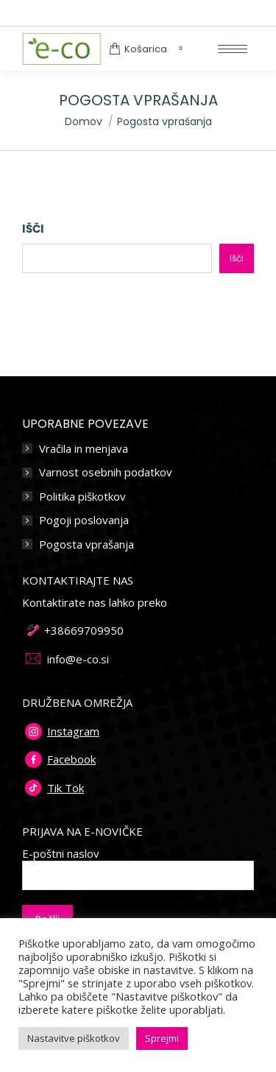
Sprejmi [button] (162, 1038)
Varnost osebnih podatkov (105, 472)
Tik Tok (65, 787)
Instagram (73, 731)
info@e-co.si (78, 659)
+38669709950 (84, 630)
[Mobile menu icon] (232, 49)
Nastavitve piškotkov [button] (73, 1038)
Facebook (71, 759)
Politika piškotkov (82, 497)
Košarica (148, 49)
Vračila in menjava (83, 449)
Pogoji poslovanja (84, 520)
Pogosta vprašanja (86, 544)
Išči (33, 228)
